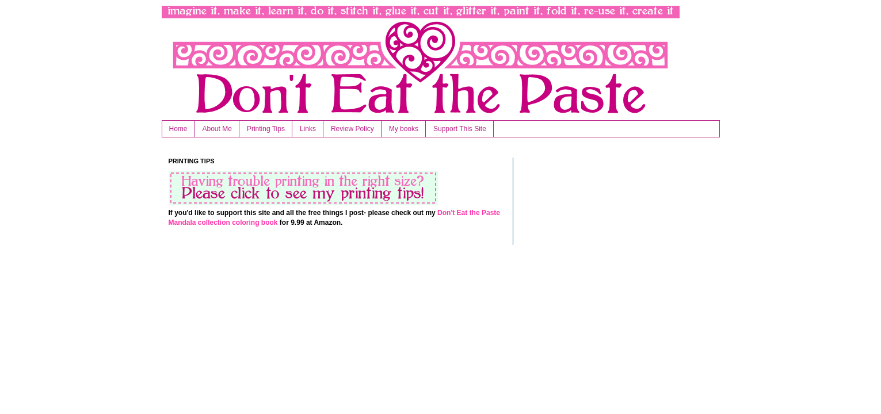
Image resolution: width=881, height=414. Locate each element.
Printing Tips (266, 129)
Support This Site (459, 129)
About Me (217, 129)
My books (403, 129)
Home (178, 129)
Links (308, 129)
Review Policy (352, 129)
